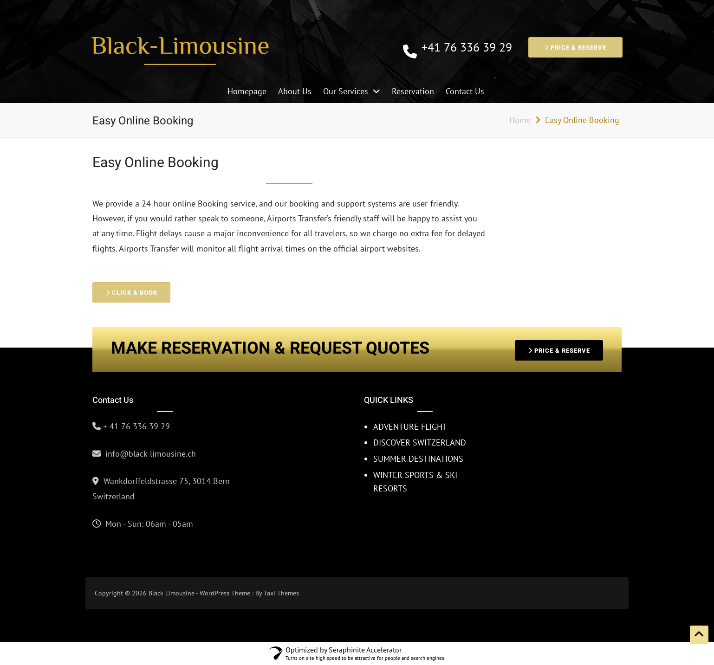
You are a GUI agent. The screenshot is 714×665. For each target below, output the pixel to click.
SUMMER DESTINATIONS (418, 458)
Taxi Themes (281, 593)
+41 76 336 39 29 (467, 47)
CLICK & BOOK (134, 292)
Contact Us (465, 91)
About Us (295, 91)
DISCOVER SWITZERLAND (419, 442)
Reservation (413, 91)
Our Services (345, 91)
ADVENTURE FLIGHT (410, 426)
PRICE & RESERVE (575, 47)
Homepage (246, 91)
